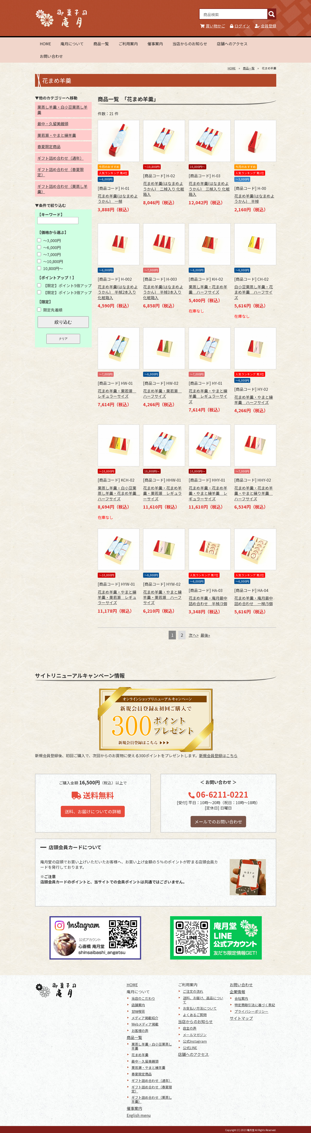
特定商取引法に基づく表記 (255, 1004)
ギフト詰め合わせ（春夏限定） (60, 172)
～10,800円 (50, 261)
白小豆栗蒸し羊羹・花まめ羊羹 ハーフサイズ (253, 292)
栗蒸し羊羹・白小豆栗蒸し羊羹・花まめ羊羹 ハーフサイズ (119, 493)
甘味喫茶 (138, 1011)
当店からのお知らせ (190, 43)
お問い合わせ (51, 56)
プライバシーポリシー (251, 1011)
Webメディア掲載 (145, 1024)
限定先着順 (49, 310)
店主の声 (189, 1028)
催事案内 (155, 43)
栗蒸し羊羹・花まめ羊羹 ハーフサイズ (208, 289)
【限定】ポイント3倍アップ (64, 292)
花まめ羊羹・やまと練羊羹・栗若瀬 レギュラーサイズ (117, 597)
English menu (139, 1115)
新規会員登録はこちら (218, 755)
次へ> (194, 635)
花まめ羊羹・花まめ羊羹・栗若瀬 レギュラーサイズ (162, 493)
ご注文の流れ (193, 991)
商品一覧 (101, 43)
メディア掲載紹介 (144, 1017)
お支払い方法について (200, 1008)
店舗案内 (138, 1004)
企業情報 (237, 991)
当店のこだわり (143, 998)
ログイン (240, 26)
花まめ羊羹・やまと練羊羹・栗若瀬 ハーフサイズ (162, 597)
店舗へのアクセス (232, 43)
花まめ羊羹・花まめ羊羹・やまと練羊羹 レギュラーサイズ (208, 493)
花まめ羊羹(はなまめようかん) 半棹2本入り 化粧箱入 (118, 292)
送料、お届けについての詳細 (93, 811)
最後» (205, 635)
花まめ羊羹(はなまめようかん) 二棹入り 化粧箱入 (163, 188)
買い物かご (212, 26)
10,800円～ (50, 268)
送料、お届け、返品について (203, 999)
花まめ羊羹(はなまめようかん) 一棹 (118, 198)
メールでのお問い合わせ (218, 821)
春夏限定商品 (49, 146)
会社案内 (241, 998)
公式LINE (190, 1047)
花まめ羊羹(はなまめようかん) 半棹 (254, 198)
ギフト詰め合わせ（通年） (60, 158)
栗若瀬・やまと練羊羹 (56, 135)
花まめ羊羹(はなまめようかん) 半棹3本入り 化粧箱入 (163, 292)
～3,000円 (49, 240)
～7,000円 (49, 254)
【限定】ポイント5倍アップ (64, 285)
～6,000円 (49, 247)
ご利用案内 (128, 43)
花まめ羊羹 (139, 1054)
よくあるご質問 (195, 1014)
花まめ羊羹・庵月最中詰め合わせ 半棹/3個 (208, 600)
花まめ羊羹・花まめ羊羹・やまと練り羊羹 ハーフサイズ (253, 493)
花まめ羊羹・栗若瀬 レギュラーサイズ (117, 393)
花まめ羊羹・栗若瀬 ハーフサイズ (162, 393)
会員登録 (265, 26)
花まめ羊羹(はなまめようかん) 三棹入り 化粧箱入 (209, 188)
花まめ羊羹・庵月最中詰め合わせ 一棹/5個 (253, 600)
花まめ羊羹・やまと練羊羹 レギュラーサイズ (208, 396)
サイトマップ (241, 1018)
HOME (45, 43)
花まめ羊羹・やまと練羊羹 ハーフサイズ (253, 399)
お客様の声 (139, 1030)
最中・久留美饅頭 (52, 123)
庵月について (72, 43)
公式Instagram (195, 1041)
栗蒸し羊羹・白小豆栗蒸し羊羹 (62, 109)
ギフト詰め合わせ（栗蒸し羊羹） (62, 188)
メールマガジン (195, 1034)
